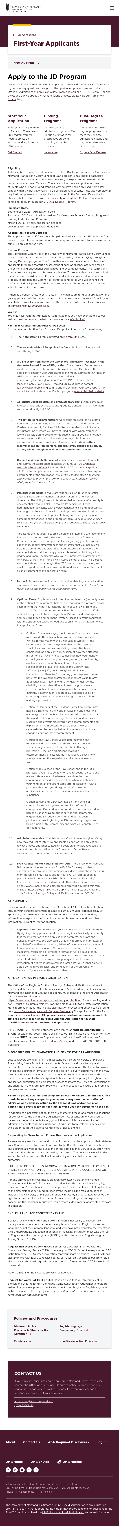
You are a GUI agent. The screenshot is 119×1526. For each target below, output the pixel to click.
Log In (101, 1442)
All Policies (45, 1491)
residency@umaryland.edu (63, 1041)
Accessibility (26, 1491)
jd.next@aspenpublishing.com (35, 388)
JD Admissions (27, 35)
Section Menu (26, 63)
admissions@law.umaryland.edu (57, 92)
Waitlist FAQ (77, 319)
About (10, 1442)
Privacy (10, 1491)
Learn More (50, 152)
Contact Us (31, 1442)
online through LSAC (72, 337)
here (39, 244)
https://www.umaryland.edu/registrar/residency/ (43, 1011)
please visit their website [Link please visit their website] (89, 391)
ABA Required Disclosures (68, 1442)
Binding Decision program (24, 261)
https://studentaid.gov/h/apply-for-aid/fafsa (55, 889)
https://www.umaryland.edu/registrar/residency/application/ (44, 1000)
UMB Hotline (69, 1461)
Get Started (15, 152)
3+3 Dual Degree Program (59, 202)
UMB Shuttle (40, 1462)
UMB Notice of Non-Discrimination (63, 1512)
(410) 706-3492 (23, 1405)
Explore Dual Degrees (93, 152)
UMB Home (14, 1462)
